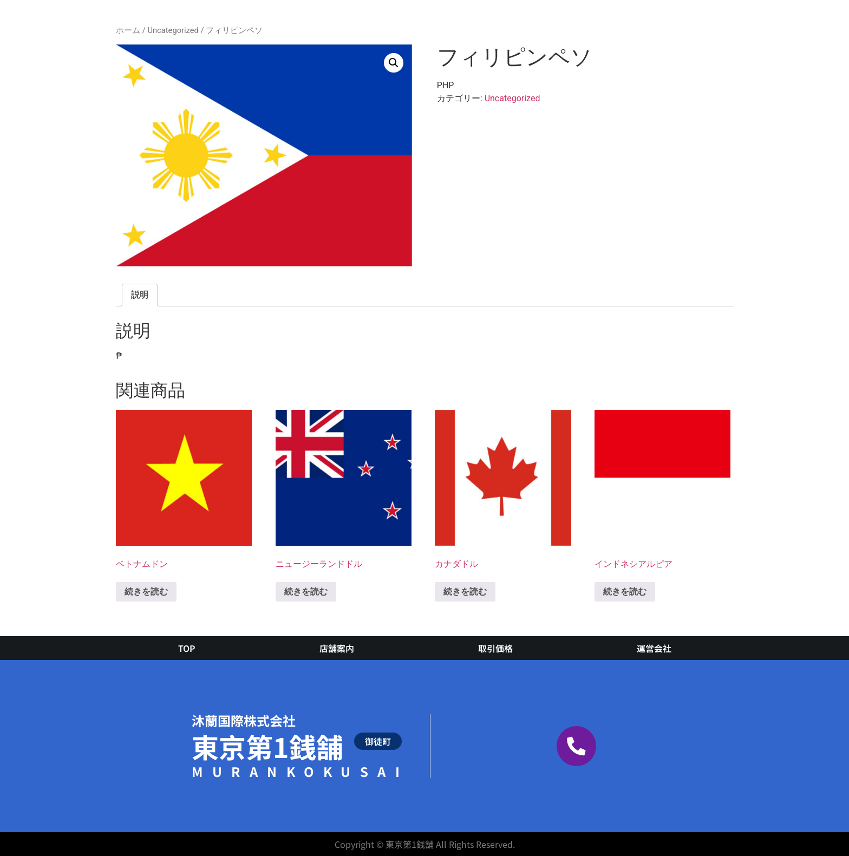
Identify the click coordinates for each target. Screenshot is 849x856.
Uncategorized (173, 30)
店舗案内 (336, 648)
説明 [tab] (139, 295)
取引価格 (495, 648)
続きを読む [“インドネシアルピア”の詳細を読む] (624, 591)
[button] (393, 63)
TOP (186, 648)
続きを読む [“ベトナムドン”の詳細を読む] (146, 591)
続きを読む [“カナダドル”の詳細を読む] (465, 591)
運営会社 (654, 648)
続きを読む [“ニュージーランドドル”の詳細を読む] (306, 591)
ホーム (128, 30)
